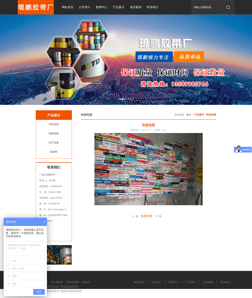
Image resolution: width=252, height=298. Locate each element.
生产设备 (54, 142)
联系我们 (226, 282)
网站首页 (67, 7)
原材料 (54, 152)
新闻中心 (174, 282)
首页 (188, 114)
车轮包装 (54, 124)
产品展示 (191, 282)
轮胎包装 (54, 133)
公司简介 (156, 282)
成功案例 (208, 282)
